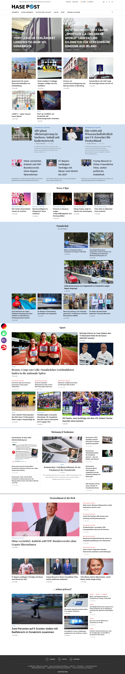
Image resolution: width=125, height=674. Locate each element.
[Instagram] (112, 2)
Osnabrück (15, 12)
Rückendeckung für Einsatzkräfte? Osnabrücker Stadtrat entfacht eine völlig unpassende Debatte (25, 468)
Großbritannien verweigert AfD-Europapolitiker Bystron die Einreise (96, 528)
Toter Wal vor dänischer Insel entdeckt (103, 210)
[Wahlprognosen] (4, 326)
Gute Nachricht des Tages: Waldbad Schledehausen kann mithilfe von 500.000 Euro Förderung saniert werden (22, 314)
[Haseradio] (4, 347)
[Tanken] (4, 333)
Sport (63, 12)
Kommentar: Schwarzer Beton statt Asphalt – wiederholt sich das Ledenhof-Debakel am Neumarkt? (93, 471)
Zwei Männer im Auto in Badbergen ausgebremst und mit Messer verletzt (75, 632)
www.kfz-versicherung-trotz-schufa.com (82, 668)
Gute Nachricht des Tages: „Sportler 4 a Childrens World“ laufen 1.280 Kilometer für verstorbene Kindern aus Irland (87, 38)
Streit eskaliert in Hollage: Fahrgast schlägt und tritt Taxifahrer (47, 83)
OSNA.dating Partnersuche (38, 668)
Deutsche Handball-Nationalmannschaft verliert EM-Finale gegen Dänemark (43, 385)
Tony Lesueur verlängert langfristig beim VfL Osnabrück (34, 42)
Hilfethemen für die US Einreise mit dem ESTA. (59, 668)
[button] (16, 1)
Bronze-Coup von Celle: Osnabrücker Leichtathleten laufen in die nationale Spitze (43, 371)
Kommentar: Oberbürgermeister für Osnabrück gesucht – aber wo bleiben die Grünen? (92, 455)
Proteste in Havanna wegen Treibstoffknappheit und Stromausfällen (62, 212)
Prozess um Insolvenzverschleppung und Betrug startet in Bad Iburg (74, 83)
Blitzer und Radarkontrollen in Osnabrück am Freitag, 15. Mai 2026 (75, 251)
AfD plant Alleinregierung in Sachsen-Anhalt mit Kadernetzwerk (46, 135)
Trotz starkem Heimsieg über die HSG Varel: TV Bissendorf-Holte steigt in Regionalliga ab (23, 417)
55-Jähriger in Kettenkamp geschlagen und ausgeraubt (47, 312)
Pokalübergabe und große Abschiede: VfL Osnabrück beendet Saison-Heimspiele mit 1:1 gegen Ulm (47, 418)
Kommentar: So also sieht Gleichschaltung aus (21, 438)
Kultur (56, 12)
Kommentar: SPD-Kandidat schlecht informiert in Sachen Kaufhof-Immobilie (92, 440)
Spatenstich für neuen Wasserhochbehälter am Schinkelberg (21, 83)
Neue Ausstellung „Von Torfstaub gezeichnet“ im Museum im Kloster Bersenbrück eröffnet (75, 313)
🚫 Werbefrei (90, 1)
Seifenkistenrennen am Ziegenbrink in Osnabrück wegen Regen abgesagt (87, 287)
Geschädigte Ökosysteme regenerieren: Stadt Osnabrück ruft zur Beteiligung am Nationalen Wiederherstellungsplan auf (100, 253)
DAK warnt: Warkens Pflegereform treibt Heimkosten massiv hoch (97, 506)
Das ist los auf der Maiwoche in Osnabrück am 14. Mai (99, 622)
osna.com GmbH (43, 666)
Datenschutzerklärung (62, 666)
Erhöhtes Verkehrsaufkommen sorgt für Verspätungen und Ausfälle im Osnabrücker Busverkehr (100, 633)
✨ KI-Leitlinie (82, 1)
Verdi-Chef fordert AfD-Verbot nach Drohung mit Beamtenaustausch (95, 517)
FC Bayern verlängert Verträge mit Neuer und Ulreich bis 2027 (68, 168)
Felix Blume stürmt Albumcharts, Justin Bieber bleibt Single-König (96, 578)
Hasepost (17, 49)
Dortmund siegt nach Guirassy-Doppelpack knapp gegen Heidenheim (21, 385)
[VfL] (4, 340)
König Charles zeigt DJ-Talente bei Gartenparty (83, 210)
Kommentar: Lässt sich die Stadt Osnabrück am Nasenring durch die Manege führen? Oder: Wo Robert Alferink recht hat (25, 480)
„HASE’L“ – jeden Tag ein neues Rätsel (21, 115)
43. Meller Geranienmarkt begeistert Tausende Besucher (99, 312)
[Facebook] (107, 2)
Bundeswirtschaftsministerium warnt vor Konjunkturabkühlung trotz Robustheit (97, 539)
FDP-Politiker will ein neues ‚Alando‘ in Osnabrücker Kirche (93, 486)
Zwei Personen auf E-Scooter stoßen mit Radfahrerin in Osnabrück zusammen (35, 630)
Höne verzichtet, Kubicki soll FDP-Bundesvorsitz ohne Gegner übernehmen (33, 168)
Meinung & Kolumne (73, 12)
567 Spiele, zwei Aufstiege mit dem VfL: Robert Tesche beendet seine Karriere (87, 420)
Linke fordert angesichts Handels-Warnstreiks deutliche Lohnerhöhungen (97, 550)
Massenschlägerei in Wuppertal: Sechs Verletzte (40, 211)
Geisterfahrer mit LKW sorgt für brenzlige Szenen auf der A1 (101, 82)
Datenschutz (75, 1)
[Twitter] (109, 2)
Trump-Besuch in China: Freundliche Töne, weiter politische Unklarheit (103, 168)
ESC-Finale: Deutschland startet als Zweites (21, 210)
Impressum (68, 1)
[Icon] (21, 198)
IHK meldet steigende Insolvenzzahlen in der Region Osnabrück (76, 610)
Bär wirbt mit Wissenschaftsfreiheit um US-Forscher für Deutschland (99, 135)
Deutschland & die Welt (43, 12)
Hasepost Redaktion (40, 143)
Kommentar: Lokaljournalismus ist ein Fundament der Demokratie (62, 468)
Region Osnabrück (27, 12)
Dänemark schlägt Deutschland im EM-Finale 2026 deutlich (67, 384)
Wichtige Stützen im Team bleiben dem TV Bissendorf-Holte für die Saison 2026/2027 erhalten (95, 336)
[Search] (112, 12)
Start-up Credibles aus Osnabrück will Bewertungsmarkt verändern (48, 116)
